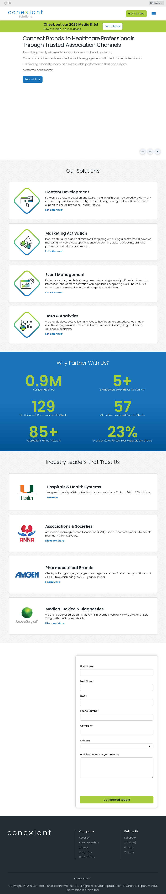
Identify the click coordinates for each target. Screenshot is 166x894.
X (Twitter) (130, 842)
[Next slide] (150, 151)
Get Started (136, 13)
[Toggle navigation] (153, 13)
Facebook (130, 837)
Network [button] (155, 3)
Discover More (54, 554)
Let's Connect (54, 210)
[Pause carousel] (157, 151)
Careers (84, 847)
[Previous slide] (142, 151)
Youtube (129, 852)
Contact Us (85, 852)
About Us (84, 837)
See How (52, 511)
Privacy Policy (82, 878)
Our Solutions (87, 857)
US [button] (7, 3)
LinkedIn (129, 847)
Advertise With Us (89, 842)
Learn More (112, 26)
